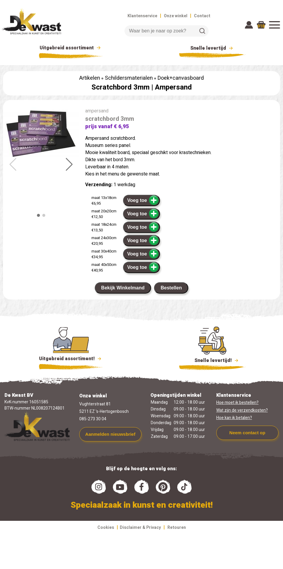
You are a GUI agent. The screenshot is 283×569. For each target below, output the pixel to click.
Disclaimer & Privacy (140, 527)
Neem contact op (247, 432)
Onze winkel (175, 16)
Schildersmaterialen (129, 78)
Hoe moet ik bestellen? (237, 402)
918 (261, 26)
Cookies (105, 527)
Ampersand (173, 87)
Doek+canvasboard (181, 78)
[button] (69, 164)
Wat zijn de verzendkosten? (242, 410)
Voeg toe (143, 200)
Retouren (176, 527)
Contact (202, 16)
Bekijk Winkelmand (123, 287)
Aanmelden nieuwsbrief (110, 434)
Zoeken (202, 31)
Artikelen (89, 78)
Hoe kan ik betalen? (234, 418)
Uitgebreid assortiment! (71, 358)
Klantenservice (142, 16)
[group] (41, 133)
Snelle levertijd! (212, 360)
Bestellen (171, 287)
